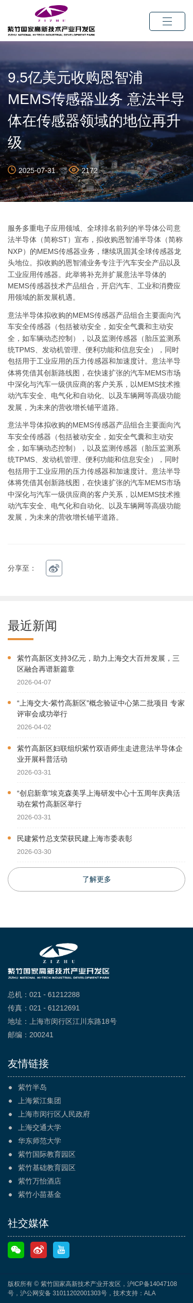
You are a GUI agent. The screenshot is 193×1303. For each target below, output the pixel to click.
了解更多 (96, 879)
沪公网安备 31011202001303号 (63, 1293)
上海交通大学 (39, 1127)
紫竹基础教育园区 (47, 1167)
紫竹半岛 (32, 1087)
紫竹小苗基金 (39, 1194)
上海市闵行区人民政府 (54, 1114)
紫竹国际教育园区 (47, 1154)
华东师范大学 (39, 1141)
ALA (150, 1293)
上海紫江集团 (39, 1100)
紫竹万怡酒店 (39, 1181)
